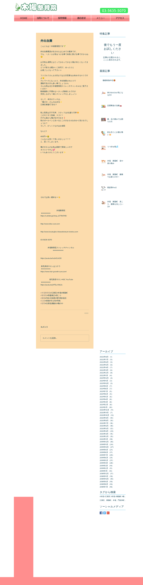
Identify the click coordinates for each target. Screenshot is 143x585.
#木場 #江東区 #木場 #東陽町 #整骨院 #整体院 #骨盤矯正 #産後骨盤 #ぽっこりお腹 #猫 (113, 496)
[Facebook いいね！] (92, 12)
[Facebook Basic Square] (101, 513)
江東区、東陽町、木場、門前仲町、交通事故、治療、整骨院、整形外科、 (113, 500)
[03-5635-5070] (114, 10)
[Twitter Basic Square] (104, 513)
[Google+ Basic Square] (108, 513)
